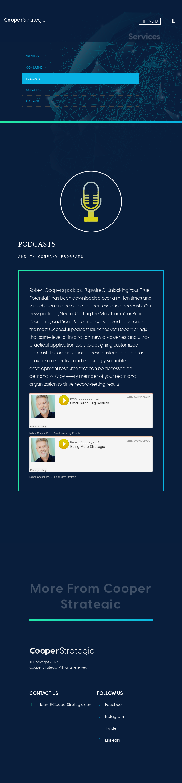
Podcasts (33, 78)
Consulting (34, 67)
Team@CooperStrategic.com (60, 705)
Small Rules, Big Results (67, 433)
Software (33, 101)
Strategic (25, 19)
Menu (150, 21)
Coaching (33, 90)
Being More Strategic (65, 477)
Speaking (32, 56)
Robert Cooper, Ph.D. (40, 433)
